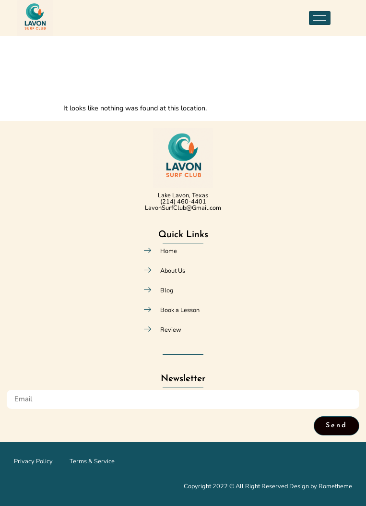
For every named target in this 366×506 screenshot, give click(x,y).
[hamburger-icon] (320, 18)
